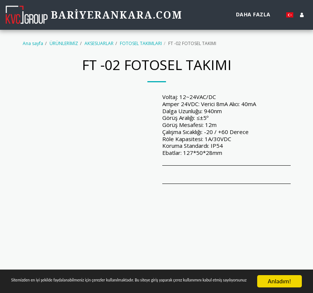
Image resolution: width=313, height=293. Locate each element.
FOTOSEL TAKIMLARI (141, 43)
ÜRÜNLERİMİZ (63, 43)
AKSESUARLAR (99, 43)
